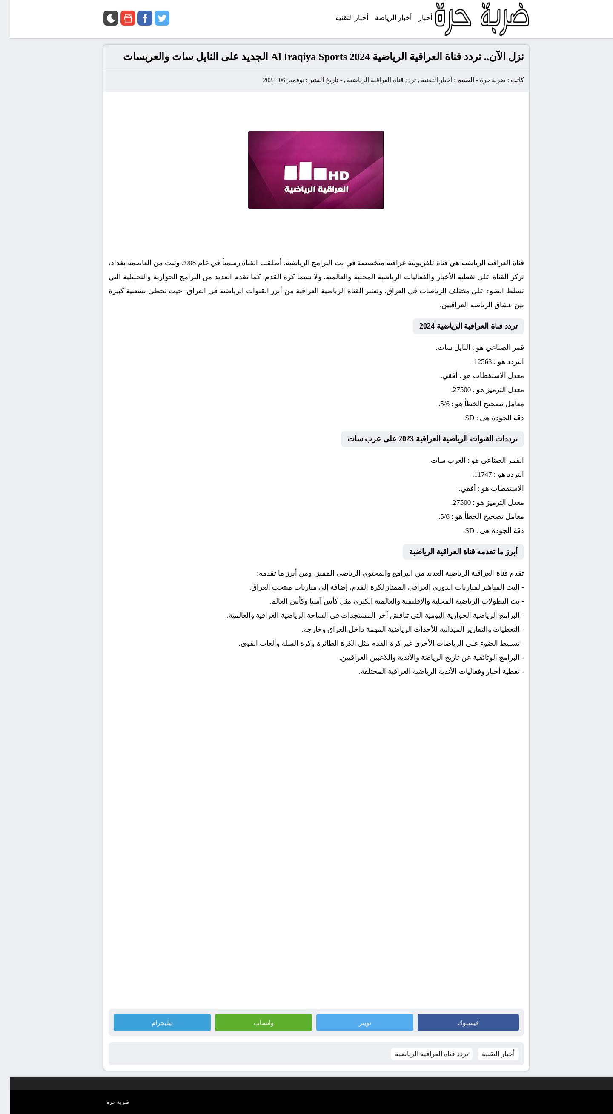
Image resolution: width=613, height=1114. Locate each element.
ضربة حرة (482, 80)
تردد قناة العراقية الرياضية (371, 80)
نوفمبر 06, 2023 (273, 80)
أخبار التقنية (427, 80)
